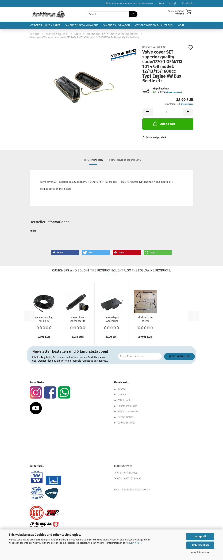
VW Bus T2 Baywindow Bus (82, 25)
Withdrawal (124, 400)
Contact (122, 394)
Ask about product (156, 137)
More (181, 25)
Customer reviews (125, 160)
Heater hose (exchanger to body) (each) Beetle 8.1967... (78, 319)
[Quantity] (168, 112)
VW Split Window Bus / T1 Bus (153, 25)
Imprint (122, 389)
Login (173, 3)
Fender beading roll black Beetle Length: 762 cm (43, 319)
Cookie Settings (126, 422)
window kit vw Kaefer (145, 319)
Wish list (187, 3)
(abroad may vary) (174, 92)
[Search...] (133, 14)
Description (92, 160)
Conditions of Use (127, 405)
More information (200, 552)
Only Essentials (200, 545)
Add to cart (163, 123)
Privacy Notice (134, 543)
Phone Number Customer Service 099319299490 (129, 3)
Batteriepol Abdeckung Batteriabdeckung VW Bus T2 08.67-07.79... (112, 319)
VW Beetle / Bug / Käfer (45, 25)
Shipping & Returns (128, 411)
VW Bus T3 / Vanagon (116, 25)
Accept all (200, 536)
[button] (147, 112)
